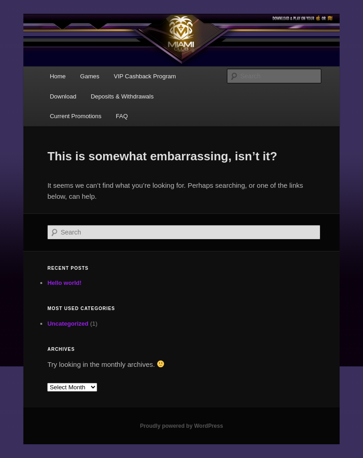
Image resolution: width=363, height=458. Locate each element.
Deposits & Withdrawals (122, 96)
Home (58, 76)
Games (89, 76)
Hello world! (64, 282)
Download (63, 96)
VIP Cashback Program (145, 76)
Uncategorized (67, 323)
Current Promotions (76, 116)
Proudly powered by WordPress (181, 426)
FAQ (122, 116)
